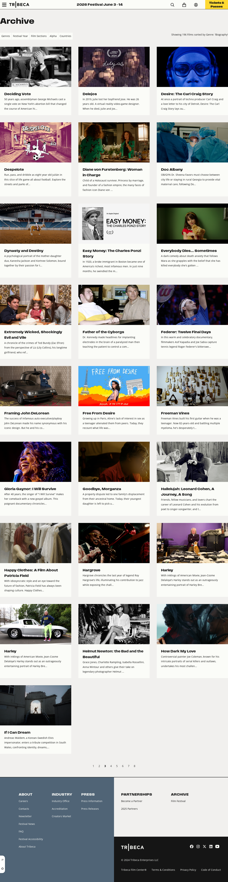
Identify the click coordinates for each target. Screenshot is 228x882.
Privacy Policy (188, 869)
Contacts (24, 808)
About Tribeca (27, 846)
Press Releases (90, 808)
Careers (23, 801)
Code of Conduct (211, 869)
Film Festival (178, 801)
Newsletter (25, 816)
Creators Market (61, 816)
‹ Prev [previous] (3, 766)
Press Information (91, 801)
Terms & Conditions (163, 869)
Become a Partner (131, 801)
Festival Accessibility (31, 839)
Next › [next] (225, 766)
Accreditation (60, 808)
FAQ (21, 831)
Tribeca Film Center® (134, 869)
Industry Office (60, 801)
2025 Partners (129, 808)
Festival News (27, 824)
